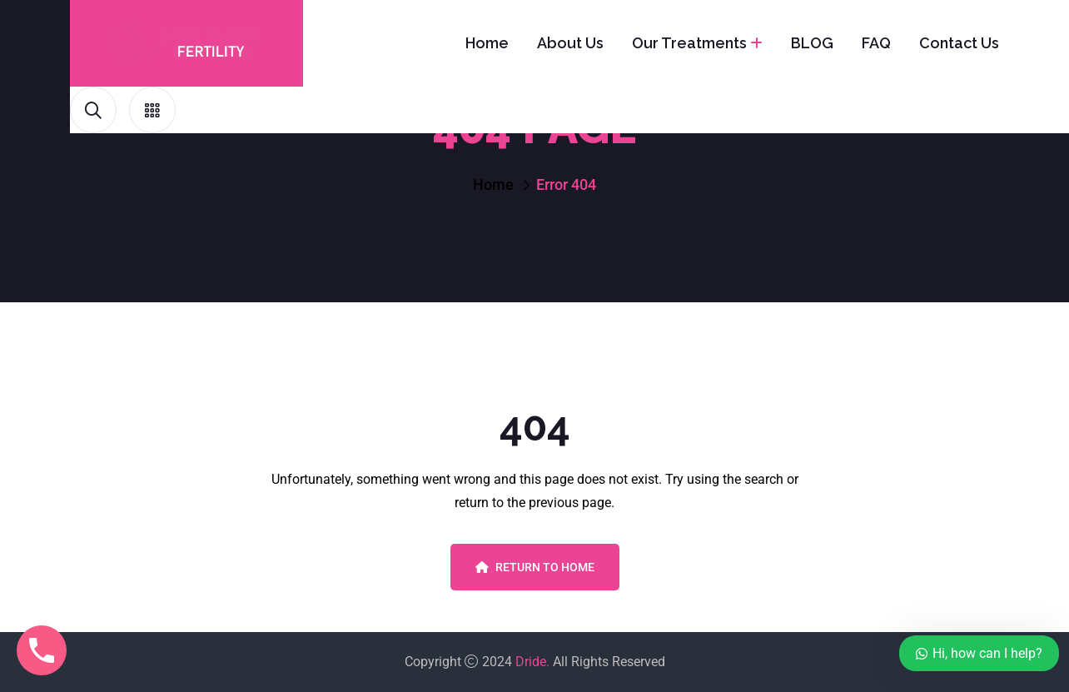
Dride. (532, 662)
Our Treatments (689, 43)
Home (487, 43)
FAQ (876, 43)
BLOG (812, 43)
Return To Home (534, 567)
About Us (570, 43)
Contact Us (959, 43)
